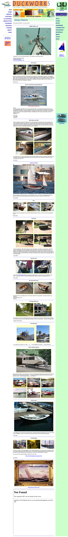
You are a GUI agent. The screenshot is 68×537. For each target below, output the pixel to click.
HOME (10, 12)
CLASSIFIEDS (8, 18)
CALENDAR (8, 23)
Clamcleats (62, 123)
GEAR (57, 39)
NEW (10, 9)
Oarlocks (62, 10)
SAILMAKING (59, 30)
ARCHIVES (8, 25)
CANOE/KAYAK (60, 27)
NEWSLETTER (7, 21)
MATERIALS (59, 32)
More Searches (8, 38)
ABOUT (9, 30)
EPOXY (58, 23)
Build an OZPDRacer (62, 55)
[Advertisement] (62, 86)
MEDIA (58, 34)
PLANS (58, 21)
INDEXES (9, 14)
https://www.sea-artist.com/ (33, 487)
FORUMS (9, 28)
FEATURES (8, 16)
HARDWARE (59, 25)
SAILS (57, 18)
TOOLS (58, 36)
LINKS (10, 32)
